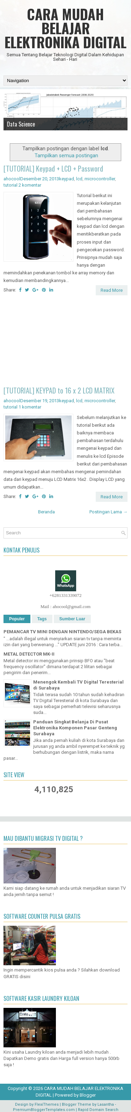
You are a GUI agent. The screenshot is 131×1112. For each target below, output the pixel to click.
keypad (66, 178)
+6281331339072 (66, 595)
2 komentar (30, 185)
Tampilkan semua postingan (66, 155)
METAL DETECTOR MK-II (28, 654)
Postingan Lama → (108, 511)
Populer (17, 618)
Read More (112, 290)
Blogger (88, 1095)
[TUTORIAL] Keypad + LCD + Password (53, 168)
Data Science (21, 124)
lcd (79, 178)
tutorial (10, 185)
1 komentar (30, 407)
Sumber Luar (72, 618)
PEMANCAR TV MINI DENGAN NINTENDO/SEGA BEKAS (62, 631)
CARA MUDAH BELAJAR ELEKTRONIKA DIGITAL (65, 27)
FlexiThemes (47, 1104)
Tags (42, 618)
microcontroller (100, 178)
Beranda (46, 511)
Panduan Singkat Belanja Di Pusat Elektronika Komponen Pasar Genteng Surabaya (75, 727)
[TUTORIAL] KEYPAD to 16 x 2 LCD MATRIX (59, 390)
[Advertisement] (65, 341)
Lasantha (105, 1104)
